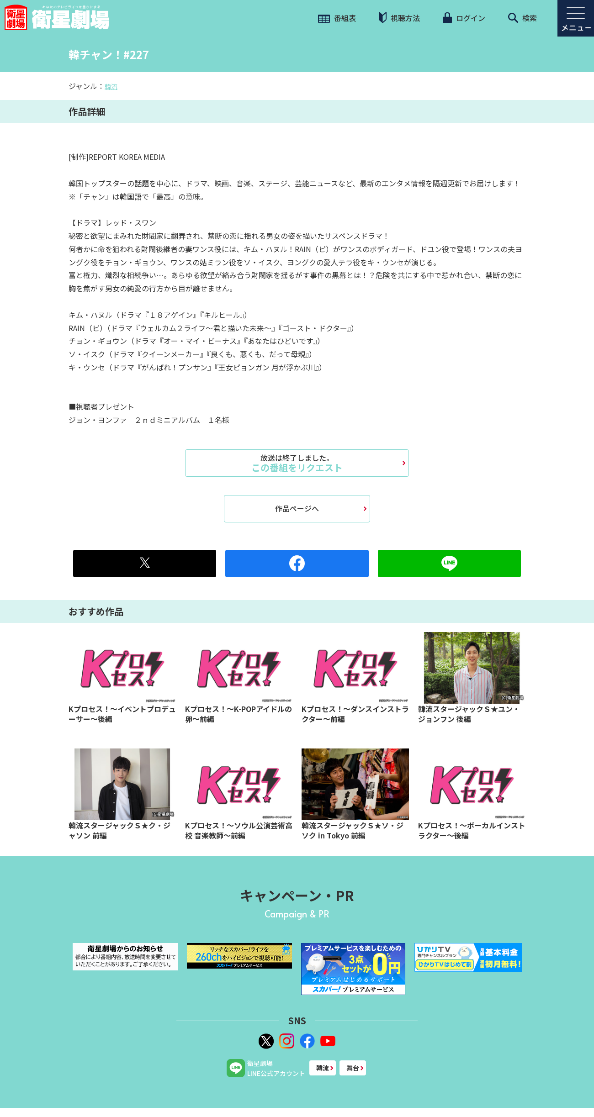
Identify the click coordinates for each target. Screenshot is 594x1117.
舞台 (352, 1067)
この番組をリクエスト (297, 463)
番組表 (337, 17)
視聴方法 (399, 17)
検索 (522, 17)
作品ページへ (297, 508)
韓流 (111, 86)
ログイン (464, 17)
